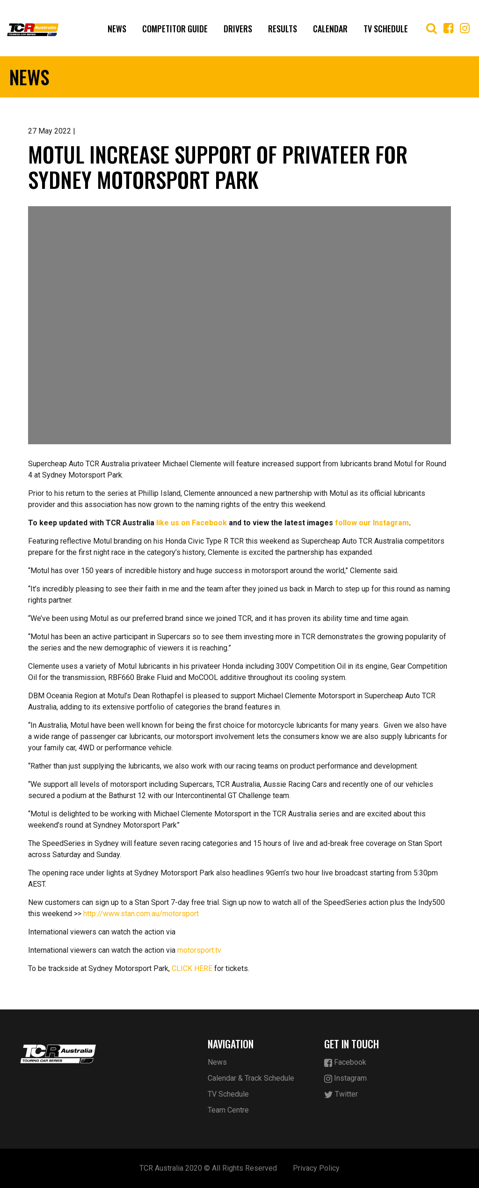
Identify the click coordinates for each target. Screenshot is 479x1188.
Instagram (345, 1078)
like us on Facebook (191, 522)
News (117, 28)
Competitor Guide (175, 28)
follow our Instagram (372, 522)
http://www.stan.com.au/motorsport (141, 913)
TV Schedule (385, 28)
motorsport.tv (199, 950)
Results (282, 28)
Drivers (238, 28)
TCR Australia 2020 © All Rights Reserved (208, 1168)
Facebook (345, 1063)
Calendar (330, 28)
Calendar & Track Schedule (251, 1078)
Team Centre (228, 1110)
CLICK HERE (192, 968)
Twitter (341, 1094)
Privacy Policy (316, 1168)
